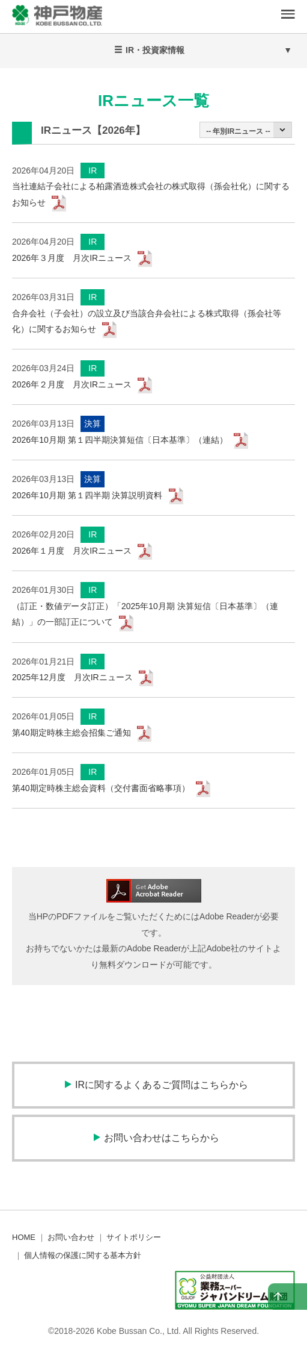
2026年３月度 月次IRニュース (72, 258)
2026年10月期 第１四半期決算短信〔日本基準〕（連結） (120, 440)
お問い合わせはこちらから (161, 1138)
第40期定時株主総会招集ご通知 (71, 732)
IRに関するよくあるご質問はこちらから (161, 1085)
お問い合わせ (70, 1237)
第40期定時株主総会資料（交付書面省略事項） (101, 788)
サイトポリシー (133, 1237)
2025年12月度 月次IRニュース (72, 677)
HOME (23, 1237)
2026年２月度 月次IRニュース (72, 384)
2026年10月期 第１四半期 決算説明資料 (87, 495)
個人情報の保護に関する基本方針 (82, 1255)
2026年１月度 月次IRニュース (72, 550)
